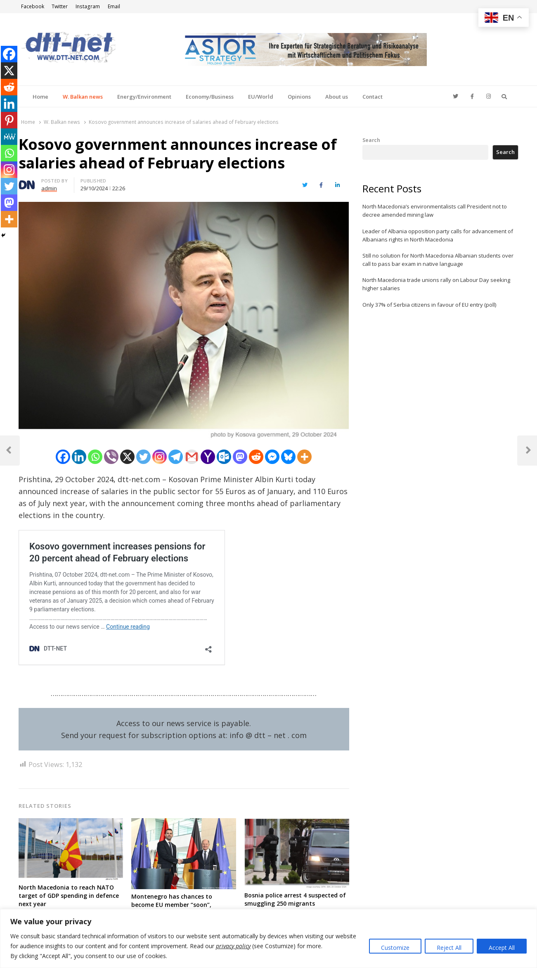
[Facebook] (63, 457)
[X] (127, 457)
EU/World (260, 96)
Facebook (32, 6)
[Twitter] (143, 457)
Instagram (88, 6)
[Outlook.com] (224, 457)
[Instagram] (159, 457)
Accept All (502, 947)
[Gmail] (192, 457)
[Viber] (111, 457)
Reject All (449, 947)
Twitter (60, 6)
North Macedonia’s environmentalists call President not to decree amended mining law (434, 210)
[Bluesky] (288, 457)
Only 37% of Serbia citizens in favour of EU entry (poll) (429, 304)
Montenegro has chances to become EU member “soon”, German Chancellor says (171, 904)
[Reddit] (256, 457)
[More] (304, 457)
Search (371, 140)
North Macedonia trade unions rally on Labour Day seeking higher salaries (436, 284)
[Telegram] (175, 457)
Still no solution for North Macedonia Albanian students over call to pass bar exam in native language (437, 259)
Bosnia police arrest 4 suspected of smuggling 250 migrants (295, 899)
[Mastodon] (240, 457)
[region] (268, 938)
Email (114, 6)
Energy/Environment (144, 96)
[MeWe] (9, 136)
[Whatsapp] (95, 457)
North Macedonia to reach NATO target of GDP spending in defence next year (69, 895)
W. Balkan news (83, 96)
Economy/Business (210, 96)
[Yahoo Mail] (208, 457)
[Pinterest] (9, 120)
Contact (372, 96)
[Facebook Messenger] (272, 457)
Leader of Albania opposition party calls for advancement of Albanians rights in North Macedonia (437, 235)
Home (40, 96)
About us (336, 96)
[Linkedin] (79, 457)
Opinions (299, 96)
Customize (395, 947)
